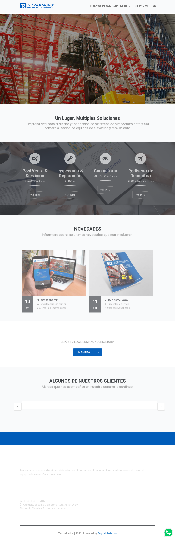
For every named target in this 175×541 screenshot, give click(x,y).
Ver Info (34, 195)
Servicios (142, 5)
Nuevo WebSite (47, 302)
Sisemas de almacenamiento (110, 5)
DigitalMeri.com (107, 533)
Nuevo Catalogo (116, 302)
